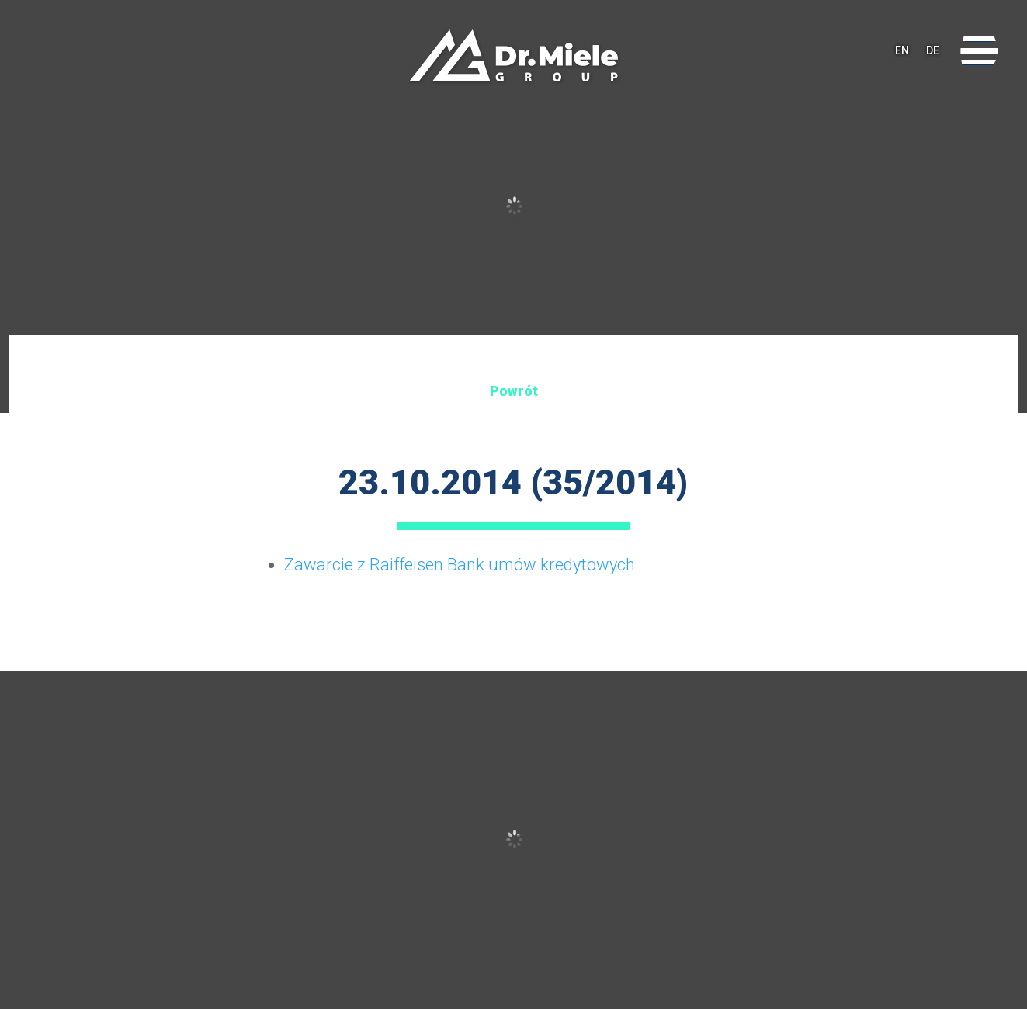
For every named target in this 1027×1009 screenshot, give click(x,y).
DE (932, 50)
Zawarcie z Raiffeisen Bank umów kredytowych (459, 564)
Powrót (514, 391)
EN (902, 50)
